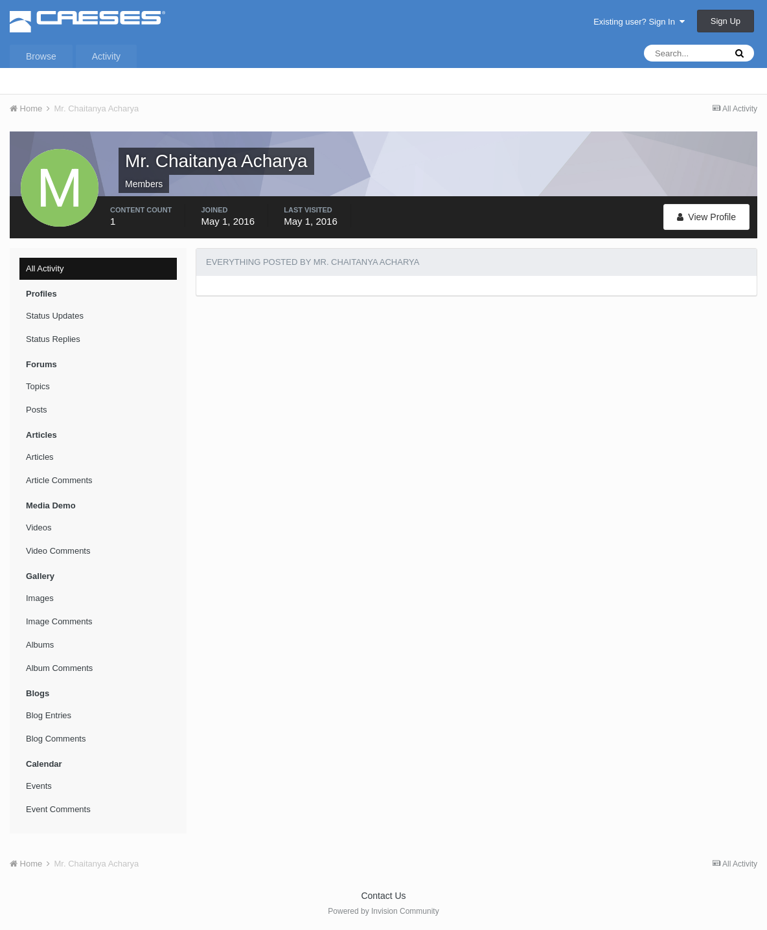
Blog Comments (56, 738)
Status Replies (53, 339)
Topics (38, 386)
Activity (106, 56)
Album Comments (59, 668)
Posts (36, 409)
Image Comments (59, 621)
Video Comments (58, 551)
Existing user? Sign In (639, 22)
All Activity (45, 268)
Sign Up (725, 21)
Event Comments (58, 809)
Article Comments (59, 480)
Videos (39, 527)
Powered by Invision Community (383, 911)
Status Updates (55, 316)
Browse (41, 56)
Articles (40, 457)
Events (39, 786)
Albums (40, 645)
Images (40, 598)
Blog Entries (48, 715)
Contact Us (383, 895)
